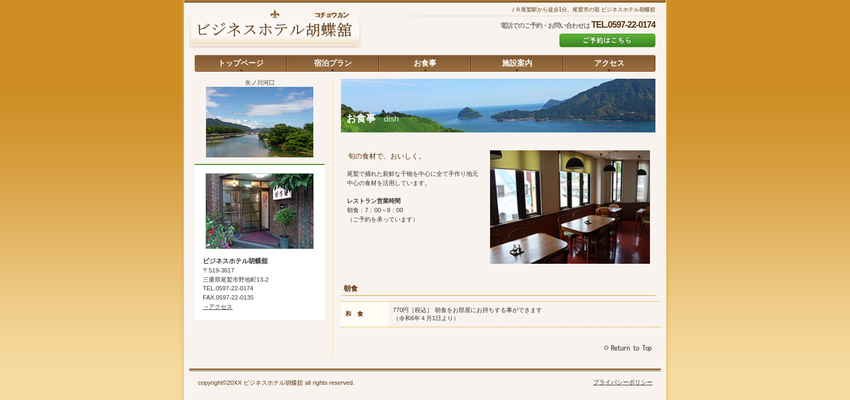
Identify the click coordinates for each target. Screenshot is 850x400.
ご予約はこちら (607, 40)
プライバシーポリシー (623, 382)
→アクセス (218, 306)
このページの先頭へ (629, 348)
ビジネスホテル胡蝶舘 (275, 30)
